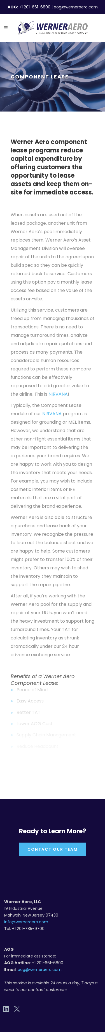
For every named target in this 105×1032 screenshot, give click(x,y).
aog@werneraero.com (40, 969)
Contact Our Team (52, 849)
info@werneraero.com (26, 922)
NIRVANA (58, 394)
